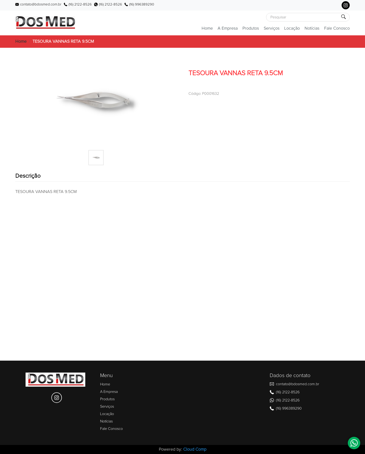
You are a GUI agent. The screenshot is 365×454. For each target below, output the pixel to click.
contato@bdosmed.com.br (40, 4)
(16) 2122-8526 (80, 4)
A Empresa (228, 28)
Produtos (250, 28)
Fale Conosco (337, 28)
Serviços (271, 28)
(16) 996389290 (141, 4)
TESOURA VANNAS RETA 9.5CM (63, 41)
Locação (292, 28)
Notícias (312, 28)
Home (207, 28)
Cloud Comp (194, 449)
